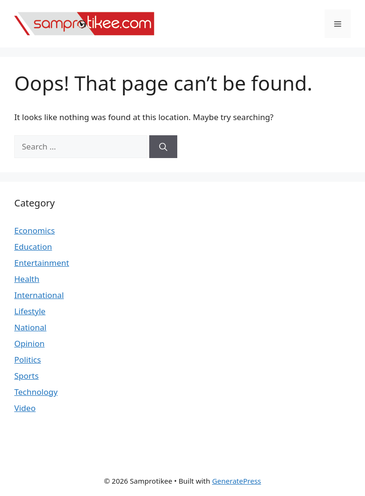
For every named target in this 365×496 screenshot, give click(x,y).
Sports (26, 375)
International (39, 295)
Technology (36, 391)
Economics (34, 230)
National (30, 327)
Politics (27, 359)
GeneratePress (236, 481)
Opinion (29, 343)
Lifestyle (30, 311)
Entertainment (41, 262)
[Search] (163, 146)
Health (26, 278)
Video (25, 407)
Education (33, 246)
